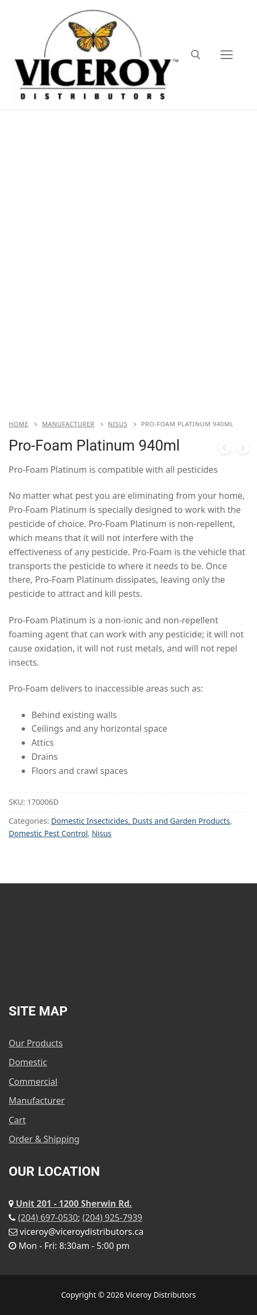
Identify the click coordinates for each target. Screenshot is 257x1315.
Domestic (28, 1062)
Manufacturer (68, 424)
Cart (17, 1120)
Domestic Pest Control (48, 833)
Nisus (117, 424)
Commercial (33, 1082)
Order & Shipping (44, 1139)
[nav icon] (226, 55)
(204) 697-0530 (48, 1217)
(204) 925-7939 (112, 1217)
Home (18, 424)
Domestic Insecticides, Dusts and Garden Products (140, 821)
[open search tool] (196, 55)
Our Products (36, 1043)
